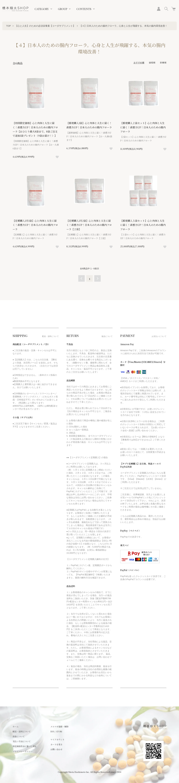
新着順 (163, 62)
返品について (19, 736)
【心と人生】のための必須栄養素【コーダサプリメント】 (45, 25)
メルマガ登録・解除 (59, 726)
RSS (52, 731)
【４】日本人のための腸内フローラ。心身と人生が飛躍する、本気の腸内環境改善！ (123, 25)
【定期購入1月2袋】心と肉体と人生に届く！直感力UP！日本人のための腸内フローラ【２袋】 (89, 225)
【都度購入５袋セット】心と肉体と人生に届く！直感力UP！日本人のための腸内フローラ (143, 225)
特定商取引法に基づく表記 (25, 746)
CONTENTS (83, 9)
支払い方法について (22, 741)
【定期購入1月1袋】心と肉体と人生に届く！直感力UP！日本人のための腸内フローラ (35, 225)
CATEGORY (42, 9)
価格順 (152, 62)
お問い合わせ (56, 749)
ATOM (59, 731)
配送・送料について (22, 731)
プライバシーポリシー (23, 751)
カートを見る (56, 744)
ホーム (16, 726)
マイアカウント (57, 739)
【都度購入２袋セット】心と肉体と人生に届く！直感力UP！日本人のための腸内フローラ (143, 127)
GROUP (62, 9)
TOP (8, 25)
